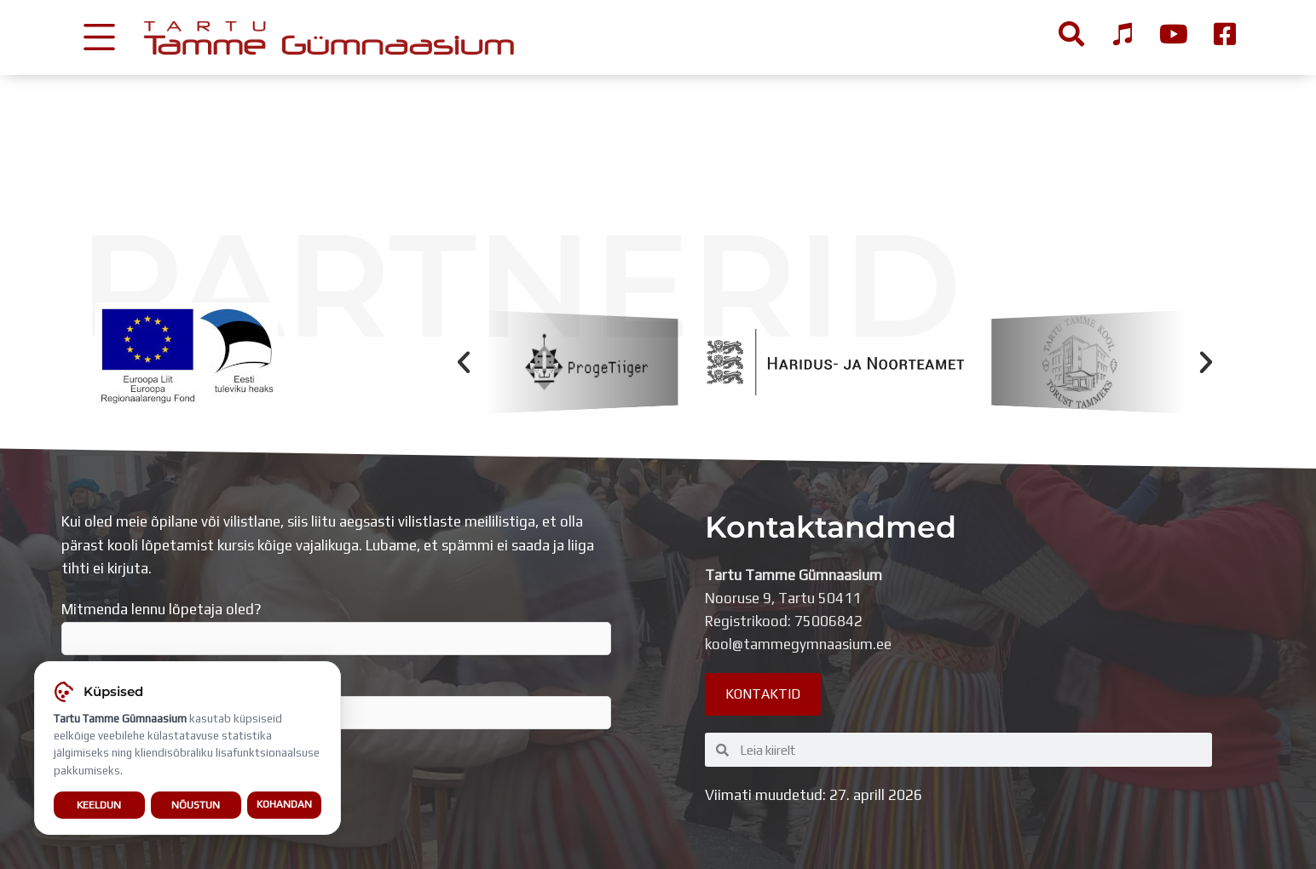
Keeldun (99, 806)
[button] (463, 362)
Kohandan (284, 806)
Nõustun (195, 806)
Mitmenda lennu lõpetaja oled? (336, 628)
